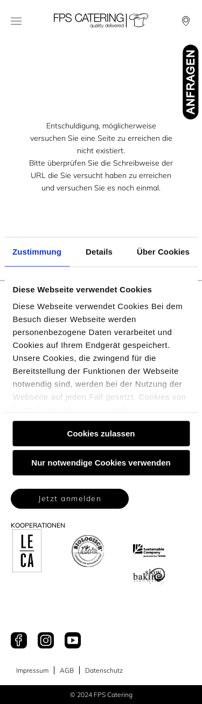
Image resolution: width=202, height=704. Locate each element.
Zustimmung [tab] (36, 251)
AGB (67, 670)
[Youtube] (73, 641)
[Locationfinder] (185, 21)
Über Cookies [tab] (163, 251)
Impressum (32, 670)
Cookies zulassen (101, 433)
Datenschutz (104, 670)
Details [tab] (99, 251)
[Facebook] (19, 641)
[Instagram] (46, 641)
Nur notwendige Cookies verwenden (100, 462)
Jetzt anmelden (69, 498)
